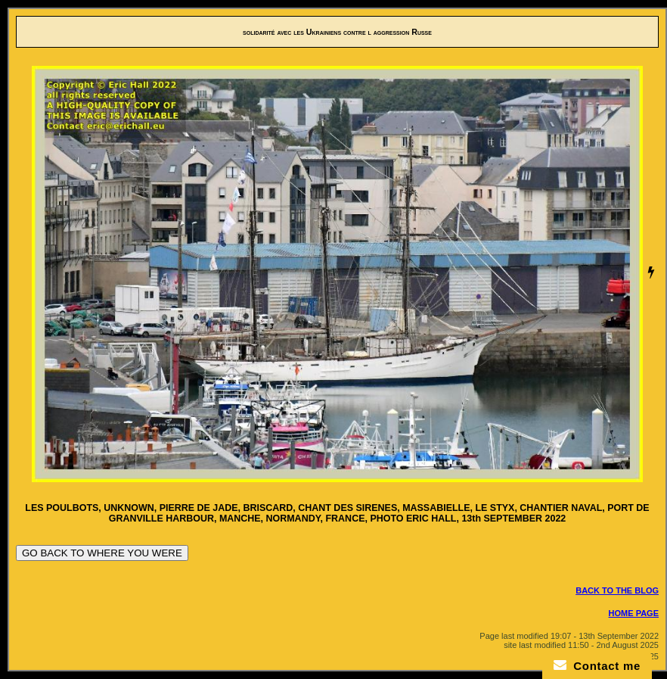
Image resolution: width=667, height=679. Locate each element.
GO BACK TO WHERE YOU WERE (102, 553)
